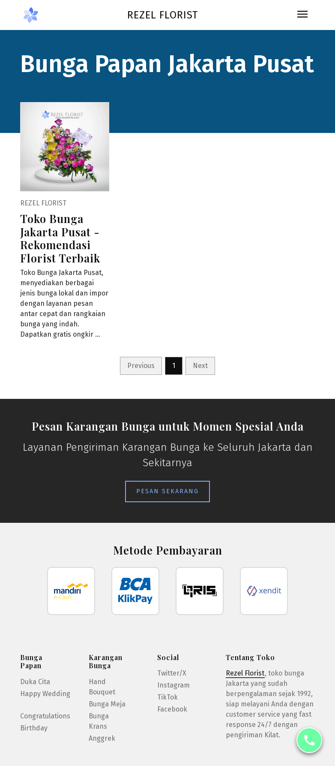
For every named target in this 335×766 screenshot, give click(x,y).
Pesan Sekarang (167, 491)
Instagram (173, 685)
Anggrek (102, 738)
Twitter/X (171, 673)
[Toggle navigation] (302, 14)
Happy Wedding (45, 694)
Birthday (34, 728)
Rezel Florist (162, 15)
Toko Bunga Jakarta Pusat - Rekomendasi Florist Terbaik (60, 238)
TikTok (167, 697)
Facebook (172, 709)
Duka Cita (35, 682)
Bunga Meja (107, 704)
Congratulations (45, 716)
